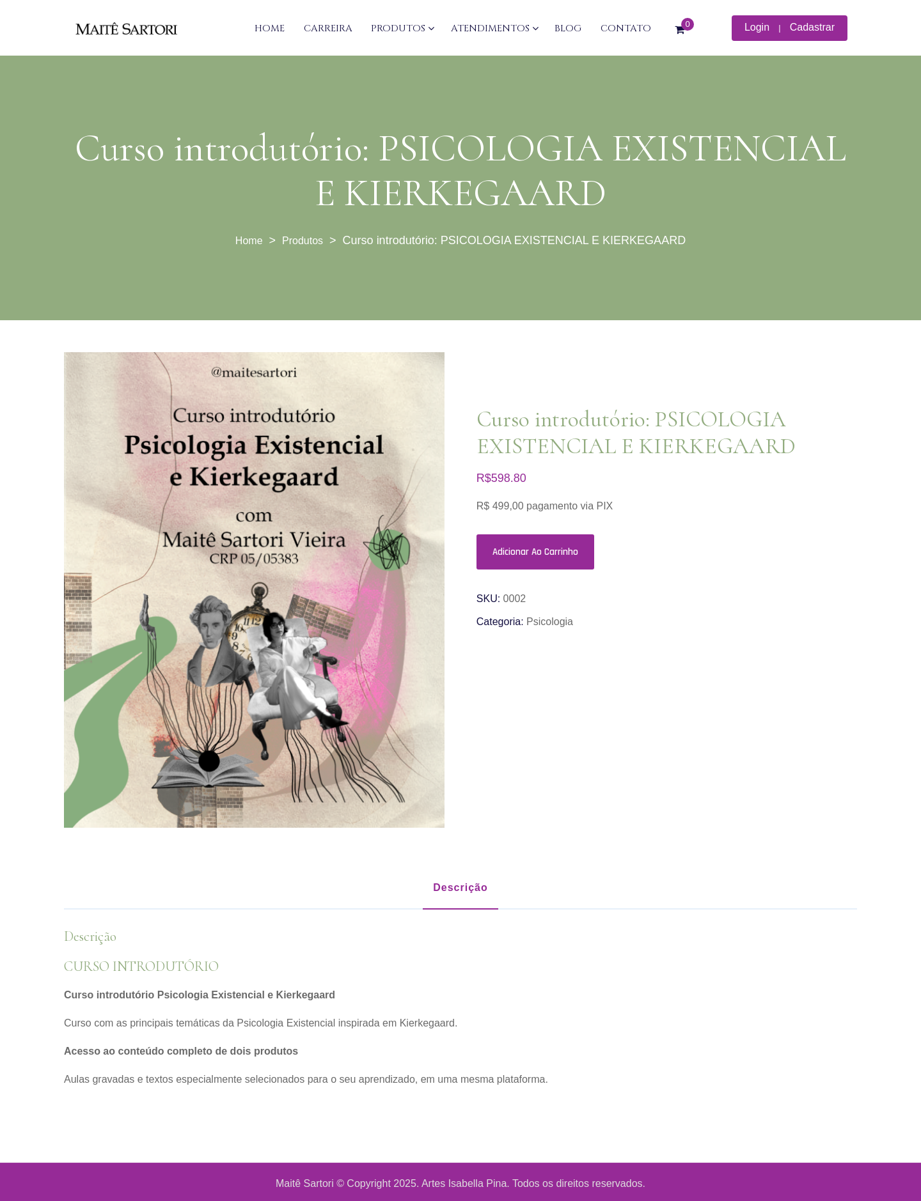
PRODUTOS (398, 28)
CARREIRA (328, 28)
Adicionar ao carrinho (535, 552)
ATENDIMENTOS (490, 28)
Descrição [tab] (460, 887)
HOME (270, 28)
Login (756, 27)
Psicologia (549, 621)
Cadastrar (812, 27)
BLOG (568, 28)
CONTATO (626, 28)
